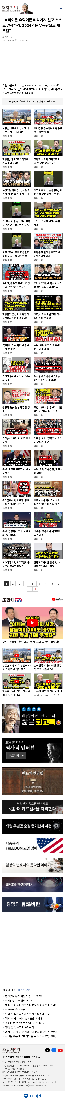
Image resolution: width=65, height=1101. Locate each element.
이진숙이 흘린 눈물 (15, 1009)
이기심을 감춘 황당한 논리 (19, 1000)
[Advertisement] (32, 948)
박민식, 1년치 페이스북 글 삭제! (47, 223)
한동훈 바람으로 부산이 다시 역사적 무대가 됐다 (15, 130)
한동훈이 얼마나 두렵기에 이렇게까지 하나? (47, 254)
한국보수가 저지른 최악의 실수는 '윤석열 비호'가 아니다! (48, 502)
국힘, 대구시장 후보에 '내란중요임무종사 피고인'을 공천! (48, 409)
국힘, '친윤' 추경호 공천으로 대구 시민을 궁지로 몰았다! (15, 254)
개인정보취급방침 (10, 1057)
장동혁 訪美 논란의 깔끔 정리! (16, 409)
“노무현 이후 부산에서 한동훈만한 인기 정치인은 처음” (16, 223)
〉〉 (35, 589)
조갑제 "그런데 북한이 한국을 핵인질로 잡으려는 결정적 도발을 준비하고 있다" (48, 285)
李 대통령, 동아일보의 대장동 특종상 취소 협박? (30, 1005)
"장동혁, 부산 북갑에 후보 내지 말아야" (15, 347)
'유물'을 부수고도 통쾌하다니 (20, 1027)
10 (29, 589)
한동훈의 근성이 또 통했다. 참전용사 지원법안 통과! (16, 316)
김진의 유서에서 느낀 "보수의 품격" (16, 378)
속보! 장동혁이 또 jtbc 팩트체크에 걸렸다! (16, 533)
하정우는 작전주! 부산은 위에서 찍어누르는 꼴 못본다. (16, 192)
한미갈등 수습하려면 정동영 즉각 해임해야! (48, 130)
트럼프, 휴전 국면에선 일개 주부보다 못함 (27, 1014)
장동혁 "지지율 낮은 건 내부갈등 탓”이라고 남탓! (48, 564)
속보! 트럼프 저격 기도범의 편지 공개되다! (47, 347)
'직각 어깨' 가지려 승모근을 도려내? (24, 1018)
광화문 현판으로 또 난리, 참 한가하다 (25, 1023)
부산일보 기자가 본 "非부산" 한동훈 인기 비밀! (47, 378)
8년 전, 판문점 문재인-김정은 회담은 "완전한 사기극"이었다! (16, 285)
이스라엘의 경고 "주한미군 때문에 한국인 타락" (16, 564)
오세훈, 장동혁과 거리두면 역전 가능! (47, 533)
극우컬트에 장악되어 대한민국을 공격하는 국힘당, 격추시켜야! (16, 502)
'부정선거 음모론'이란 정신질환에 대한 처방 (47, 316)
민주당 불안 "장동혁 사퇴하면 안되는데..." (48, 440)
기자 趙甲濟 (24, 1057)
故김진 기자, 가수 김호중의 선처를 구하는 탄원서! (31, 1032)
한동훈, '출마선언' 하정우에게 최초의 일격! (16, 161)
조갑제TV (36, 1057)
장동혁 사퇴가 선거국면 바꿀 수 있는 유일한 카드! (47, 161)
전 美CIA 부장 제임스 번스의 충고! (23, 996)
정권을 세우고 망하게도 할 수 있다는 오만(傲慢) (30, 1036)
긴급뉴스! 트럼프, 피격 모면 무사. (16, 440)
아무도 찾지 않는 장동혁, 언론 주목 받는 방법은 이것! (48, 192)
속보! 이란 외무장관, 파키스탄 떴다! (48, 471)
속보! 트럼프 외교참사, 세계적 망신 (16, 471)
